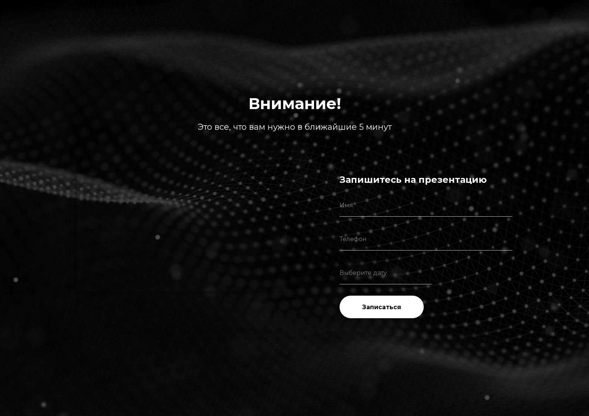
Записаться (381, 307)
